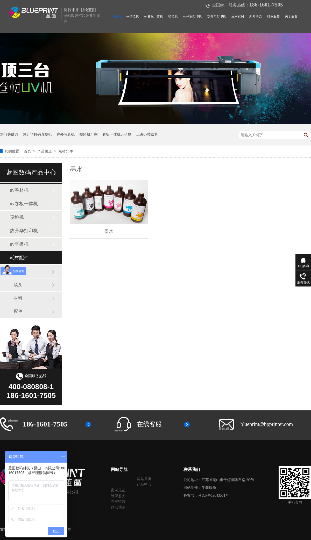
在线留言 (118, 502)
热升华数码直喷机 (37, 134)
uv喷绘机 (132, 16)
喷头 (18, 285)
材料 (18, 298)
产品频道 (45, 151)
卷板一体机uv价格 (116, 134)
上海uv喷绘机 (147, 134)
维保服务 (273, 16)
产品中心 (144, 484)
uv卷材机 (19, 190)
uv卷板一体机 (153, 16)
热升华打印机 (216, 16)
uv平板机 (19, 244)
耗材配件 (65, 151)
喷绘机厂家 (89, 134)
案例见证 (118, 490)
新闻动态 (255, 16)
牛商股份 (209, 488)
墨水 (18, 271)
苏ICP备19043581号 (213, 495)
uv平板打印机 (192, 16)
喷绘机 (173, 16)
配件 (18, 311)
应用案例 (237, 16)
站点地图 (118, 507)
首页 (118, 16)
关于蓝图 (291, 16)
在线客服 (149, 424)
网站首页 (144, 479)
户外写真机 (65, 134)
